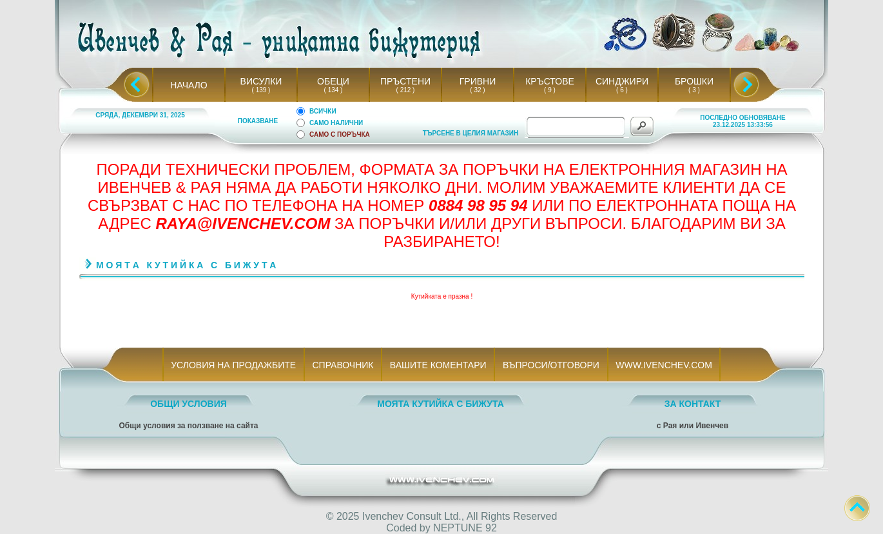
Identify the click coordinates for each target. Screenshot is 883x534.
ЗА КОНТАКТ (693, 404)
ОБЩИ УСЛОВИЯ (188, 404)
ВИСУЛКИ (261, 81)
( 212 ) (405, 90)
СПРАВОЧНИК (343, 365)
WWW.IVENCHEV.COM (664, 365)
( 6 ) (622, 90)
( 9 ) (550, 90)
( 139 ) (261, 90)
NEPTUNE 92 (465, 527)
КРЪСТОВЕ (549, 81)
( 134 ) (333, 90)
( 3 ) (694, 90)
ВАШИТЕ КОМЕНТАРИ (438, 365)
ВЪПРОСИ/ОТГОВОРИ (550, 365)
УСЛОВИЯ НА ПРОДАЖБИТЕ (234, 365)
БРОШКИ (694, 81)
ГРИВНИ (478, 81)
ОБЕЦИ (333, 81)
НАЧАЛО (188, 85)
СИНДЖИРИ (622, 81)
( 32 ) (477, 90)
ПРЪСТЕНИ (405, 81)
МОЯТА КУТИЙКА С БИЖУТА (440, 404)
